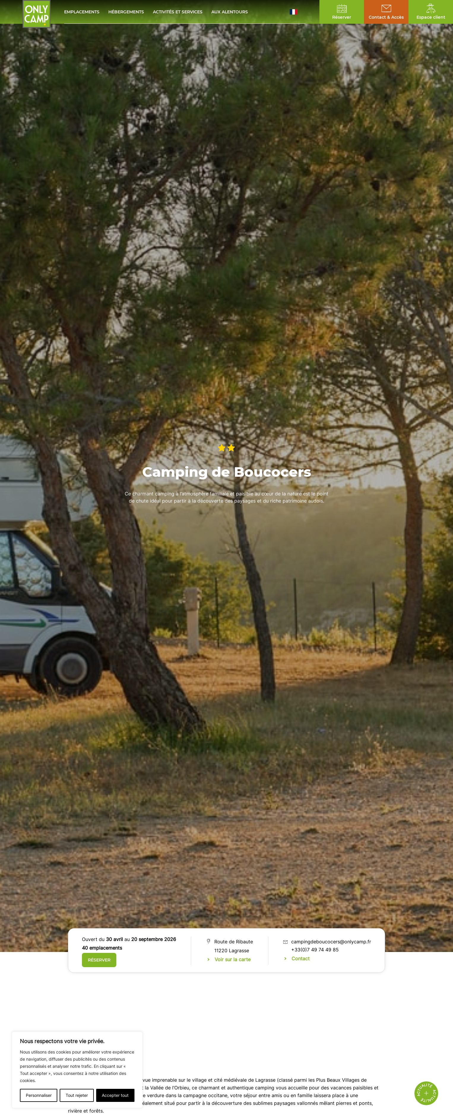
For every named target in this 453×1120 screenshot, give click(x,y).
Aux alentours (229, 12)
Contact (301, 958)
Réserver (99, 960)
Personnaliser (39, 1095)
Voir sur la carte (233, 959)
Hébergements (126, 12)
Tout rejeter (77, 1095)
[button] (297, 12)
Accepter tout (115, 1095)
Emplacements (81, 12)
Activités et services (177, 12)
